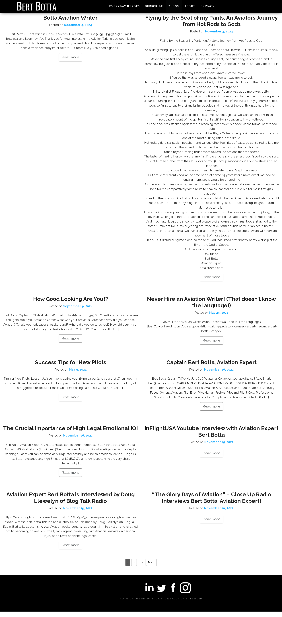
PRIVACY (208, 6)
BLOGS (173, 6)
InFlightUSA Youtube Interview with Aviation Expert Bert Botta (211, 431)
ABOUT (189, 6)
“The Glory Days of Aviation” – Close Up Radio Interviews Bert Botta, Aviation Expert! (211, 497)
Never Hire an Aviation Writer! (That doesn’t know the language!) (211, 302)
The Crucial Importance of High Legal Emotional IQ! (70, 428)
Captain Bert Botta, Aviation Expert (211, 362)
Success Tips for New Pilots (70, 362)
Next (151, 562)
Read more (70, 57)
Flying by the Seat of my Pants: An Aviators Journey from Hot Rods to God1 (211, 20)
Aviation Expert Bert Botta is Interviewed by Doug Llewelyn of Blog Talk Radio (70, 497)
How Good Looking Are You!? (70, 299)
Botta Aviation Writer (70, 17)
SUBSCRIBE (154, 6)
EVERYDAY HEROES (124, 6)
